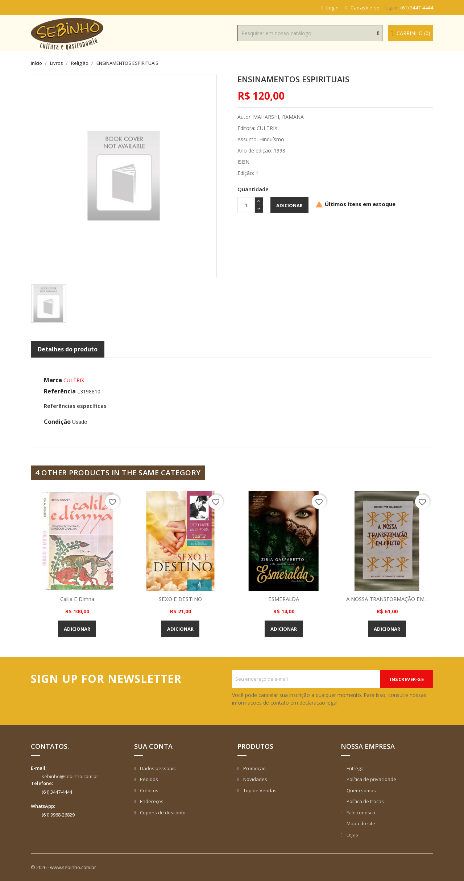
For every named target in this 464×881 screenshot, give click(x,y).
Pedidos (148, 779)
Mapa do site (360, 823)
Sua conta (153, 746)
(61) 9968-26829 (58, 814)
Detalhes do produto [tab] (68, 349)
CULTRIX (73, 380)
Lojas (351, 834)
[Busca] (309, 33)
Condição (57, 422)
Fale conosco (360, 812)
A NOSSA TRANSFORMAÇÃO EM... (387, 598)
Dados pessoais (157, 768)
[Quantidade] (246, 205)
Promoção (254, 768)
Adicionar (289, 205)
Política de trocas (364, 801)
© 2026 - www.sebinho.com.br (63, 867)
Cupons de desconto (162, 812)
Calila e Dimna (77, 598)
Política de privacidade (370, 779)
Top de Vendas (259, 790)
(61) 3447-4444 (416, 7)
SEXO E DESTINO (180, 598)
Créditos (148, 790)
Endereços (151, 801)
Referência (60, 391)
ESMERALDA (283, 598)
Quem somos (360, 790)
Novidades (254, 779)
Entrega (354, 768)
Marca (53, 380)
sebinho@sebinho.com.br (70, 776)
